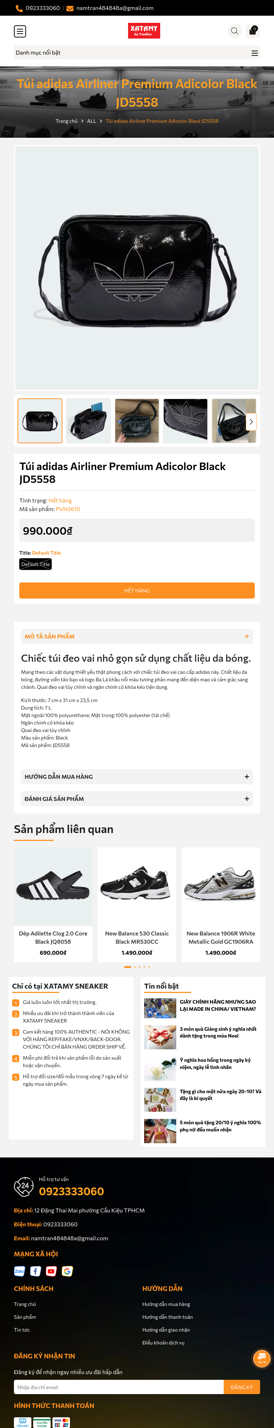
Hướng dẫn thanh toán (167, 1317)
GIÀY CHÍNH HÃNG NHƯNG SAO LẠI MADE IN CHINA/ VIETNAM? (218, 1005)
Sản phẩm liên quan (63, 828)
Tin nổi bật (161, 986)
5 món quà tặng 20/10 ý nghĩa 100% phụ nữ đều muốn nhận (220, 1125)
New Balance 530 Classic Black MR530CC (137, 937)
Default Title (35, 564)
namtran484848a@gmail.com (69, 1238)
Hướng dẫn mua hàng (166, 1304)
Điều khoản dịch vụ (163, 1342)
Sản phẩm (25, 1317)
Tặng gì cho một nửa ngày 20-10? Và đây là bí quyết (220, 1094)
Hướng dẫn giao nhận (166, 1330)
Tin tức (22, 1330)
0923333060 (71, 1190)
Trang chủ (25, 1304)
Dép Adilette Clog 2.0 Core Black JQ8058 (53, 937)
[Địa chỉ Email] (137, 1387)
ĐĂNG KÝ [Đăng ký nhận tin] (242, 1387)
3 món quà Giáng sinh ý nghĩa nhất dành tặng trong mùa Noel (218, 1032)
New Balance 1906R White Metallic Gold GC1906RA (221, 937)
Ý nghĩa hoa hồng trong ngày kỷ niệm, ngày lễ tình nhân (215, 1063)
